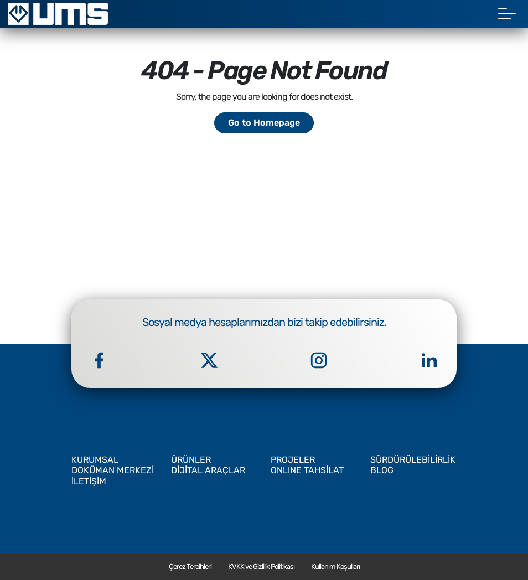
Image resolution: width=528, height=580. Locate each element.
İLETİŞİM (88, 481)
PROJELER (293, 459)
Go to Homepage (264, 122)
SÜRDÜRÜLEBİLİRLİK (412, 459)
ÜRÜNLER (191, 459)
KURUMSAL (94, 459)
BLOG (382, 470)
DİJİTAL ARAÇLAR (208, 470)
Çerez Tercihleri (190, 566)
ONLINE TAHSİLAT (307, 470)
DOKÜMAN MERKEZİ (112, 470)
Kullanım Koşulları (335, 566)
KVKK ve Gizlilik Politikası (261, 566)
